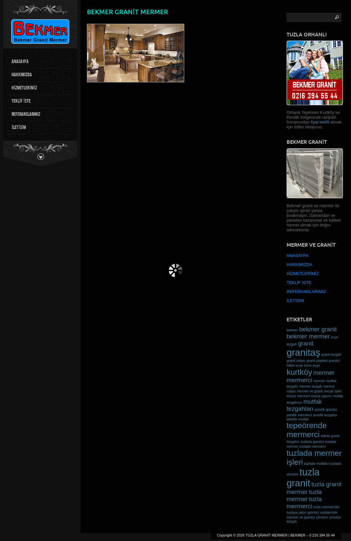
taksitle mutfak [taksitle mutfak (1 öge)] (297, 419)
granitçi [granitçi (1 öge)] (334, 360)
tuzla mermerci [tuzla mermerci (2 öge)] (304, 502)
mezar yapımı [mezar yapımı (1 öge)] (321, 396)
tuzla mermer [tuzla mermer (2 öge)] (304, 495)
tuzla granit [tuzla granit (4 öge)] (303, 477)
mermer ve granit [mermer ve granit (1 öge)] (310, 391)
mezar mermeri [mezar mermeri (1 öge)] (298, 396)
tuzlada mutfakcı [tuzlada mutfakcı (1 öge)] (316, 463)
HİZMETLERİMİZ (24, 88)
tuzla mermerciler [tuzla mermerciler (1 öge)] (326, 507)
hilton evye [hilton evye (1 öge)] (295, 365)
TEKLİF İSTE (21, 101)
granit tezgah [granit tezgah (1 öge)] (331, 354)
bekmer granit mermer (127, 11)
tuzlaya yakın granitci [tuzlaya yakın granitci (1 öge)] (303, 512)
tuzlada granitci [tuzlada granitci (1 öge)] (312, 442)
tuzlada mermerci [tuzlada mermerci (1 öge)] (312, 446)
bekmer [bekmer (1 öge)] (292, 330)
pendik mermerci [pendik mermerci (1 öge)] (299, 415)
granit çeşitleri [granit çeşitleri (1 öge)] (317, 360)
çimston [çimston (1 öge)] (322, 517)
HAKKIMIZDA (22, 75)
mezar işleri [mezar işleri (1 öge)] (332, 391)
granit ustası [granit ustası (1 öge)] (296, 360)
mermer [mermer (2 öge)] (324, 372)
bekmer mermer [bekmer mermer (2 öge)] (308, 336)
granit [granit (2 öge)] (306, 343)
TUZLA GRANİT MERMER (266, 535)
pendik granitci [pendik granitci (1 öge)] (326, 409)
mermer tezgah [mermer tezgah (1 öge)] (310, 386)
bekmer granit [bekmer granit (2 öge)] (318, 329)
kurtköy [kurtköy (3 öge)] (299, 372)
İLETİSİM (19, 127)
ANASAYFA (20, 62)
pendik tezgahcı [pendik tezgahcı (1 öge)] (325, 415)
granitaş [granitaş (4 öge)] (303, 352)
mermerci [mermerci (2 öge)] (299, 380)
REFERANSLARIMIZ (26, 114)
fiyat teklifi (320, 122)
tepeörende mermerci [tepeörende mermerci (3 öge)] (307, 430)
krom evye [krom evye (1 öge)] (312, 365)
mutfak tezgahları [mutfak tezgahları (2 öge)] (304, 405)
